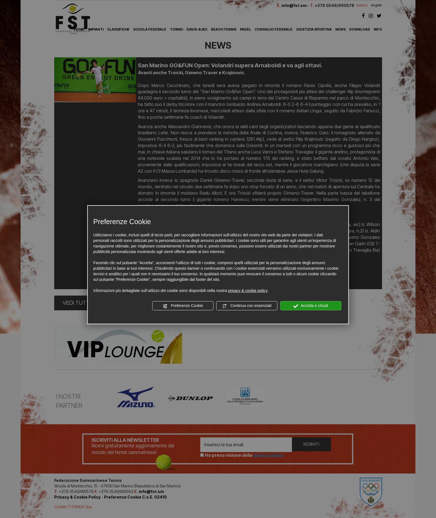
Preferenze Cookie (182, 305)
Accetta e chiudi (310, 305)
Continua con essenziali (247, 305)
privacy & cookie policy (247, 290)
